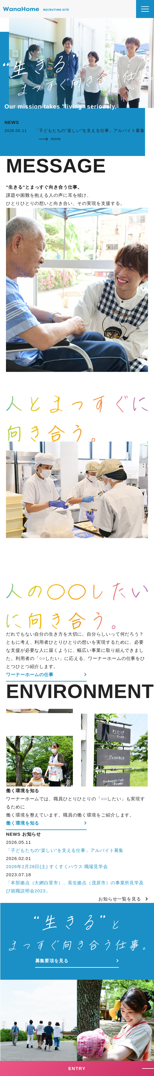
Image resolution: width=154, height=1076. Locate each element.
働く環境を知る (22, 823)
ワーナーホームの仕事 (30, 674)
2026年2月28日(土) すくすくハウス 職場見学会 (57, 866)
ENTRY (77, 1068)
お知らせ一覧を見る (119, 898)
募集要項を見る (51, 960)
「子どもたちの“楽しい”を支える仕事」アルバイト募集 (64, 850)
